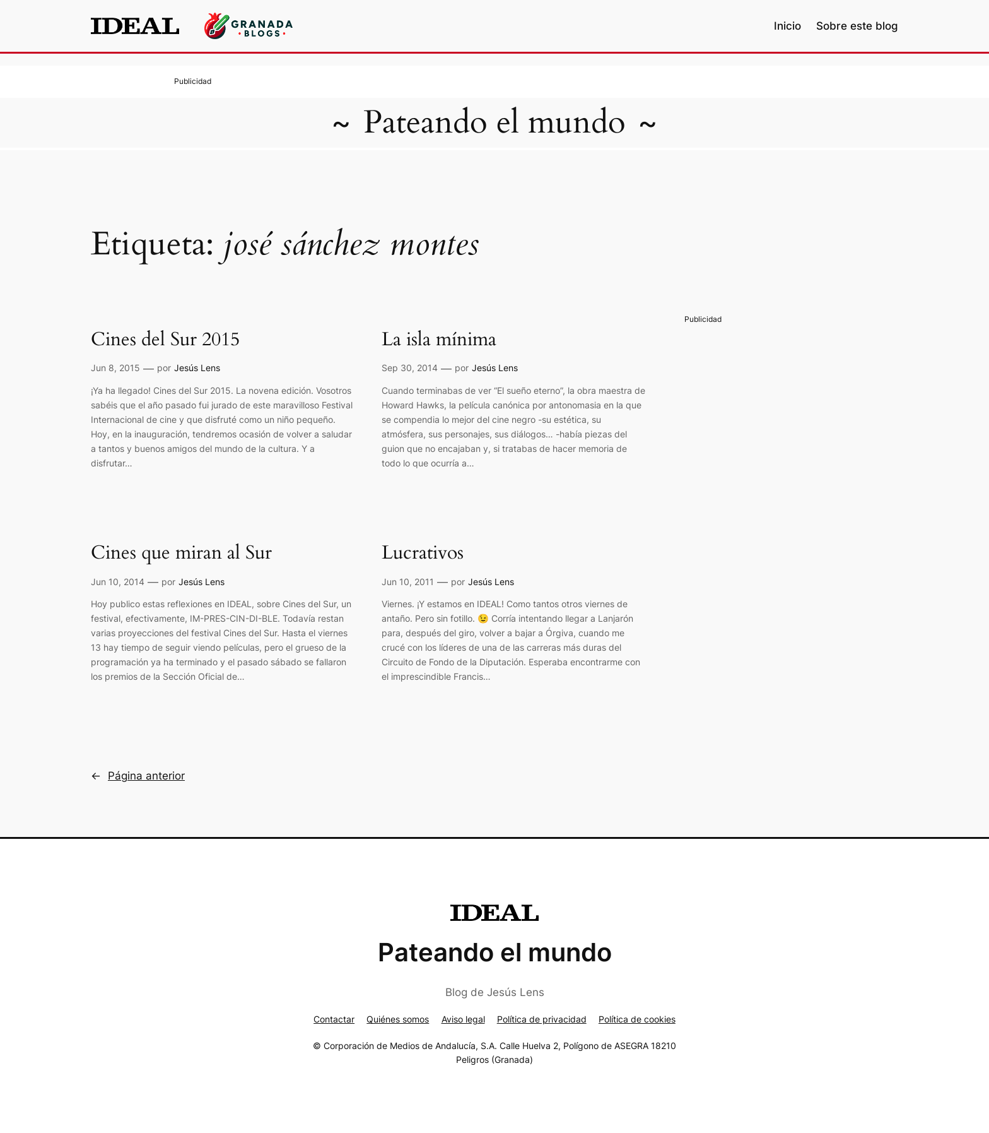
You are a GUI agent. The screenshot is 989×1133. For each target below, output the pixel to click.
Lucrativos (423, 553)
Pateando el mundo (494, 122)
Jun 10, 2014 (117, 581)
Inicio (787, 26)
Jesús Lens (197, 367)
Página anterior (138, 776)
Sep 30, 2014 (410, 367)
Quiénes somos (397, 1019)
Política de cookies (637, 1019)
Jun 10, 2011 (408, 581)
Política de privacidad (542, 1019)
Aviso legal (463, 1019)
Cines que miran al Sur (181, 553)
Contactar (333, 1019)
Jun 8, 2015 (115, 367)
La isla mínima (439, 340)
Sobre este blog (857, 26)
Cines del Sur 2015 (165, 340)
